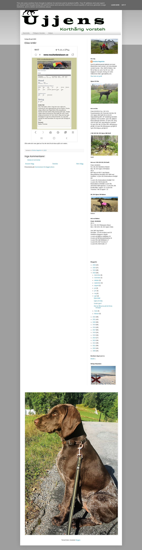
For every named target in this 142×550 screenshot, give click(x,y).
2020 (94, 322)
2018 (94, 327)
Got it (124, 5)
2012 (94, 343)
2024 (94, 270)
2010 (94, 348)
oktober (96, 280)
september (97, 283)
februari (96, 313)
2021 (94, 319)
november (97, 277)
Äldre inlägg (79, 164)
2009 (94, 351)
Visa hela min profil (96, 76)
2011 (94, 345)
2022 (94, 317)
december (97, 275)
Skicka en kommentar (33, 160)
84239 (92, 359)
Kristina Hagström (99, 61)
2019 (94, 324)
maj (95, 293)
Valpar (50, 33)
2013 (94, 340)
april (95, 296)
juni (95, 291)
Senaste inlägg (29, 164)
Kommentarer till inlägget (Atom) (44, 167)
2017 (94, 330)
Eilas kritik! (97, 298)
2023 (94, 273)
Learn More (115, 5)
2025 (94, 267)
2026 (94, 265)
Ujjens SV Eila (98, 301)
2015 (94, 335)
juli (95, 288)
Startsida (26, 33)
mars (96, 311)
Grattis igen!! (97, 303)
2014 (94, 338)
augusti (96, 285)
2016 (94, 332)
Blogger (78, 540)
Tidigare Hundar (39, 33)
